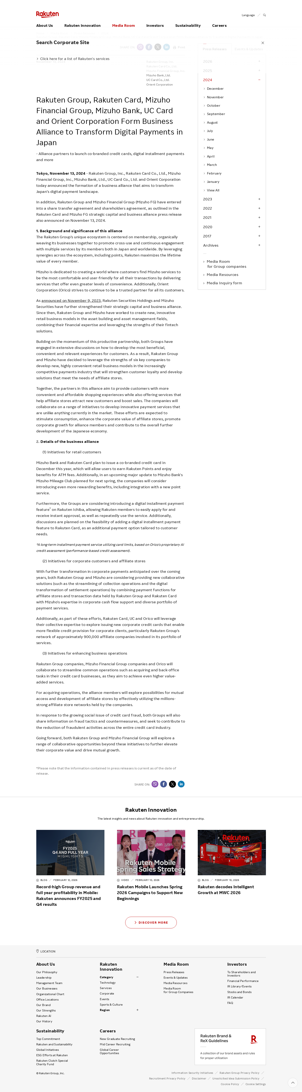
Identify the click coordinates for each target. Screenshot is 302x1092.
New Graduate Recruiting (117, 1039)
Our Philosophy (46, 972)
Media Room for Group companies (226, 264)
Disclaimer (199, 1078)
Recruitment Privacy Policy (167, 1078)
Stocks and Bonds (239, 992)
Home (40, 33)
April (209, 156)
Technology (108, 982)
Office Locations (47, 999)
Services (106, 988)
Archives (211, 245)
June (208, 139)
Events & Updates (249, 49)
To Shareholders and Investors (241, 973)
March (210, 165)
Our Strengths (46, 1010)
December (213, 88)
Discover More (151, 922)
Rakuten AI (43, 1016)
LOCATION (46, 951)
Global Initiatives (47, 1049)
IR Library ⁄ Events (239, 986)
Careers (219, 20)
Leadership (44, 977)
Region (105, 1010)
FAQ (230, 1003)
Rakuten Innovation (82, 20)
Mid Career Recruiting (115, 1044)
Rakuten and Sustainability (54, 1044)
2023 (207, 199)
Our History (44, 1021)
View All (211, 190)
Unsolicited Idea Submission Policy (235, 1078)
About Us (44, 20)
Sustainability (188, 20)
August (210, 122)
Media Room (123, 20)
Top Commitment (48, 1039)
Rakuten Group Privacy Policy (240, 1072)
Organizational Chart (50, 994)
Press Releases (84, 33)
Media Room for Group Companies (178, 990)
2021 (207, 217)
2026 (207, 61)
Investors (155, 20)
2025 (207, 70)
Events (104, 999)
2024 (105, 33)
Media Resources (223, 274)
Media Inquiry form (224, 283)
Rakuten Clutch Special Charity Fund (52, 1062)
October (211, 105)
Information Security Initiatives (192, 1072)
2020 (207, 226)
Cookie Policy (230, 1084)
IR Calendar (235, 997)
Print (179, 47)
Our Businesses (46, 988)
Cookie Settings (256, 1084)
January (211, 181)
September (214, 114)
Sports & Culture (111, 1004)
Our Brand (43, 1005)
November (213, 97)
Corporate (107, 993)
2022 (207, 208)
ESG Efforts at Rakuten (52, 1055)
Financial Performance (243, 981)
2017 (207, 236)
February (212, 173)
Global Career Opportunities (109, 1051)
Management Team (49, 983)
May (208, 148)
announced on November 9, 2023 (71, 300)
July (208, 131)
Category (106, 977)
